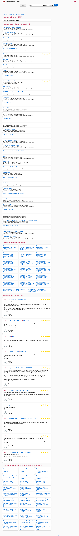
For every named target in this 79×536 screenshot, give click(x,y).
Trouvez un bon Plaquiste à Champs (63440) (42, 510)
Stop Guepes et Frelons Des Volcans (13, 193)
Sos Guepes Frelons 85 (15, 320)
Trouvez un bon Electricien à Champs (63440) (42, 489)
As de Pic (6, 182)
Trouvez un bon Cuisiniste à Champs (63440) (25, 477)
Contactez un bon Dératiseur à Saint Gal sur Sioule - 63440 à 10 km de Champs (26, 277)
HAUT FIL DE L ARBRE (10, 140)
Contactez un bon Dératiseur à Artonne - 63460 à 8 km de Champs (26, 270)
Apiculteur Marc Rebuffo (15, 405)
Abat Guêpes (7, 204)
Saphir (5, 156)
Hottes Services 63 (8, 102)
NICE (13, 336)
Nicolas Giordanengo (9, 37)
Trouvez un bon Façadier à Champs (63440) (43, 493)
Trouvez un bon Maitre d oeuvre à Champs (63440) (10, 505)
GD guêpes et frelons (9, 32)
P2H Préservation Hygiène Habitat (13, 231)
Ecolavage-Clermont (9, 129)
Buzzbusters (6, 97)
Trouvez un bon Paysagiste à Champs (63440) (42, 505)
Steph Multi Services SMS (16, 452)
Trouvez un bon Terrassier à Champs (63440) (42, 522)
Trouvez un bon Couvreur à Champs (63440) (25, 489)
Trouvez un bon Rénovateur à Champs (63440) (9, 522)
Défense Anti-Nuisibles (9, 236)
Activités (23, 5)
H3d (10, 336)
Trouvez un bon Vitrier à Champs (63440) (10, 527)
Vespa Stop (6, 172)
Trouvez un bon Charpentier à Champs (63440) (42, 483)
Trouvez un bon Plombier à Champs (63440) (10, 515)
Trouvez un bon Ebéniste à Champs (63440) (10, 476)
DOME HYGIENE (8, 75)
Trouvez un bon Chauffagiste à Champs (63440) (9, 489)
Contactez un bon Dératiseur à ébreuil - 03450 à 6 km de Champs (9, 263)
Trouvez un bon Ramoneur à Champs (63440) (42, 516)
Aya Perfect (6, 86)
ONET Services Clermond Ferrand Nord (14, 91)
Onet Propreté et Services (10, 225)
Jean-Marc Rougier (8, 64)
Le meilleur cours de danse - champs (26, 535)
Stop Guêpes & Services (10, 177)
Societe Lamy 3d (8, 209)
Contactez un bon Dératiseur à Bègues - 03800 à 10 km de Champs (14, 290)
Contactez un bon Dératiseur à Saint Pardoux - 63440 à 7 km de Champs (26, 263)
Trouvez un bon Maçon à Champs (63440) (43, 499)
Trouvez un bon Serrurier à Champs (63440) (27, 521)
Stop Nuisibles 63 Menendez (11, 54)
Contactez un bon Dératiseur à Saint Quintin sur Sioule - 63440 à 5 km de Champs (8, 255)
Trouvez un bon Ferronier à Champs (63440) (10, 499)
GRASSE (26, 405)
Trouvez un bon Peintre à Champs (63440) (10, 510)
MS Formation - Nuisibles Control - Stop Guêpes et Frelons (20, 220)
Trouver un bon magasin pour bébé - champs (61, 533)
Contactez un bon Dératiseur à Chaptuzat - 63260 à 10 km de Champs (43, 284)
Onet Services (7, 118)
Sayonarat (11, 368)
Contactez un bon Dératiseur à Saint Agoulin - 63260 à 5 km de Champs (42, 254)
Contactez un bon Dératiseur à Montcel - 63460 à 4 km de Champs (42, 247)
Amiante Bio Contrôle (9, 81)
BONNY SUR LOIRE (34, 436)
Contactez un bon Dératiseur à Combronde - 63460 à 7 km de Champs (43, 263)
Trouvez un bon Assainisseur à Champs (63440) (10, 483)
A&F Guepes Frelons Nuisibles (12, 27)
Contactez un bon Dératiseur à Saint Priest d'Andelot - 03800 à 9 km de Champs (43, 270)
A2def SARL (6, 198)
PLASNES (23, 351)
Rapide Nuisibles (8, 134)
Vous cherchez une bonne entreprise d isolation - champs (31, 533)
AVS (4, 70)
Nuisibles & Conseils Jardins (11, 145)
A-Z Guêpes (6, 215)
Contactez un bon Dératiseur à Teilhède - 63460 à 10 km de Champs (42, 277)
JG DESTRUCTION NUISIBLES (18, 436)
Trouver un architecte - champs (53, 535)
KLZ (4, 113)
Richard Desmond (8, 107)
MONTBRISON (22, 299)
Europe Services (8, 124)
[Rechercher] (56, 5)
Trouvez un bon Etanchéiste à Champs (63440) (26, 494)
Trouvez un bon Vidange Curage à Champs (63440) (27, 528)
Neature (11, 390)
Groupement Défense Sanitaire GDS (13, 150)
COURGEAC (28, 452)
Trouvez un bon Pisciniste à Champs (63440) (25, 510)
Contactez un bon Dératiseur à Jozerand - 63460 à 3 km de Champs (10, 247)
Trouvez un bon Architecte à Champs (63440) (26, 470)
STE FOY (26, 320)
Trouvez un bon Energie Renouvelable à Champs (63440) (10, 494)
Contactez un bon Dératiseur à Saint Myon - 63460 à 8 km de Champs (10, 270)
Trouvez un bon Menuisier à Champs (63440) (25, 505)
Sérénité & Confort (14, 351)
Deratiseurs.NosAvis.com (13, 1)
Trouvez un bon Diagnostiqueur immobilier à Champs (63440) (42, 470)
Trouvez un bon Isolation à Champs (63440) (27, 499)
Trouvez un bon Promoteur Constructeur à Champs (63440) (26, 516)
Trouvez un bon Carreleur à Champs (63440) (25, 483)
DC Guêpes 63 (7, 43)
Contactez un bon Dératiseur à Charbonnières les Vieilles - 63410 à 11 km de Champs (39, 290)
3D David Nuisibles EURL (10, 48)
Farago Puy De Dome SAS (10, 166)
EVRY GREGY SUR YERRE (24, 368)
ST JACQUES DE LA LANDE (23, 390)
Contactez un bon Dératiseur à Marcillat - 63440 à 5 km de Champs (26, 254)
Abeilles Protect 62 (14, 418)
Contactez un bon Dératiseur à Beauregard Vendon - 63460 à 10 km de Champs (27, 284)
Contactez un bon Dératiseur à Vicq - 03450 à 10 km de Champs (8, 277)
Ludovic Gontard (8, 188)
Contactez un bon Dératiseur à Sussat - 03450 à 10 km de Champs (9, 284)
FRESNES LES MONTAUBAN (28, 418)
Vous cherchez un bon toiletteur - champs (40, 535)
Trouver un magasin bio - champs (47, 533)
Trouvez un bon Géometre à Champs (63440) (42, 477)
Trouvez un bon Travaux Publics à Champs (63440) (43, 528)
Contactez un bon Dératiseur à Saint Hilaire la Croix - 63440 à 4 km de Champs (27, 247)
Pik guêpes (6, 161)
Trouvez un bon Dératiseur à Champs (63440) (9, 470)
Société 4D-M (12, 299)
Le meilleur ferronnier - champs (15, 533)
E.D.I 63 (5, 59)
